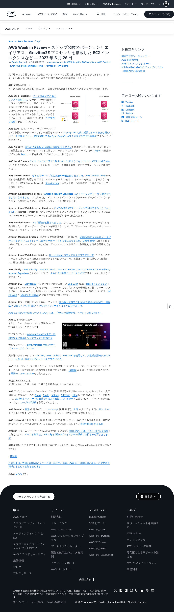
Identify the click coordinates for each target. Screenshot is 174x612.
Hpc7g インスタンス (96, 283)
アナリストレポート (63, 562)
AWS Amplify (30, 269)
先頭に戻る (87, 579)
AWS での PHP (97, 548)
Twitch (127, 113)
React (24, 154)
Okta (75, 394)
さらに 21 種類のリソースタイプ (67, 273)
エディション (63, 28)
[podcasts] (147, 591)
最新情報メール (132, 117)
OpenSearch (89, 240)
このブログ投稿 (28, 402)
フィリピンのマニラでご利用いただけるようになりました (59, 161)
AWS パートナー (61, 569)
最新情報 (18, 560)
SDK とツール (97, 523)
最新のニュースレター (22, 373)
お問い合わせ (135, 516)
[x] (115, 591)
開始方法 (56, 516)
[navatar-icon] (166, 4)
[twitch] (136, 591)
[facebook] (121, 591)
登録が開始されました (91, 423)
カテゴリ (43, 28)
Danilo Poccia (18, 62)
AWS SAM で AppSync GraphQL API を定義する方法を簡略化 (65, 136)
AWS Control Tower (95, 175)
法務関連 (132, 569)
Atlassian (65, 394)
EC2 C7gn (73, 283)
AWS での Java (97, 542)
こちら (18, 473)
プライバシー (20, 602)
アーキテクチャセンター (65, 546)
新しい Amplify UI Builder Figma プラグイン (48, 146)
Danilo (13, 455)
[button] (168, 4)
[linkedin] (126, 591)
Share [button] (63, 65)
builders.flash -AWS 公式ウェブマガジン (142, 67)
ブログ (17, 567)
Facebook (128, 105)
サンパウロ (104, 409)
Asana (38, 394)
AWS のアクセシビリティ (142, 562)
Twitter (127, 102)
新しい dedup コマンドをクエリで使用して (71, 255)
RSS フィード (130, 120)
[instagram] (131, 591)
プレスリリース (22, 573)
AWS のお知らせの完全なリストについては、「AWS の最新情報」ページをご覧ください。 (55, 312)
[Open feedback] (170, 306)
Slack (46, 394)
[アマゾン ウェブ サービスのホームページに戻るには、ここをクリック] (11, 16)
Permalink (51, 65)
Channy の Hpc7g (30, 294)
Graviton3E (30, 283)
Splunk (55, 394)
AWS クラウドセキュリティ (29, 554)
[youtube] (142, 591)
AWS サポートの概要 (139, 546)
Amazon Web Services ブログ (24, 41)
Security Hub (52, 183)
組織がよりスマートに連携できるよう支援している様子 (44, 398)
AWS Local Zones (101, 161)
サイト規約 (37, 602)
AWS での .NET (98, 529)
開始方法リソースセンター (135, 56)
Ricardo (72, 369)
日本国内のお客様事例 (133, 71)
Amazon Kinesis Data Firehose (93, 269)
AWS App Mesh (47, 269)
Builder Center (97, 516)
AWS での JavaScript (101, 554)
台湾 (75, 409)
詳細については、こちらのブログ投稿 (88, 430)
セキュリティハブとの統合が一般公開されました (57, 175)
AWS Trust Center (61, 529)
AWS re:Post (134, 533)
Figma (98, 150)
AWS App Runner (66, 269)
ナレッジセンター (137, 539)
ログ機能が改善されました (47, 222)
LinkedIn (128, 109)
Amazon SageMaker (18, 273)
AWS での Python (99, 535)
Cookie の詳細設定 (56, 602)
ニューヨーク (51, 409)
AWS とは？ (20, 516)
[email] (152, 591)
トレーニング (59, 523)
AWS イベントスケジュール (136, 63)
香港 (27, 409)
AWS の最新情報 (130, 59)
